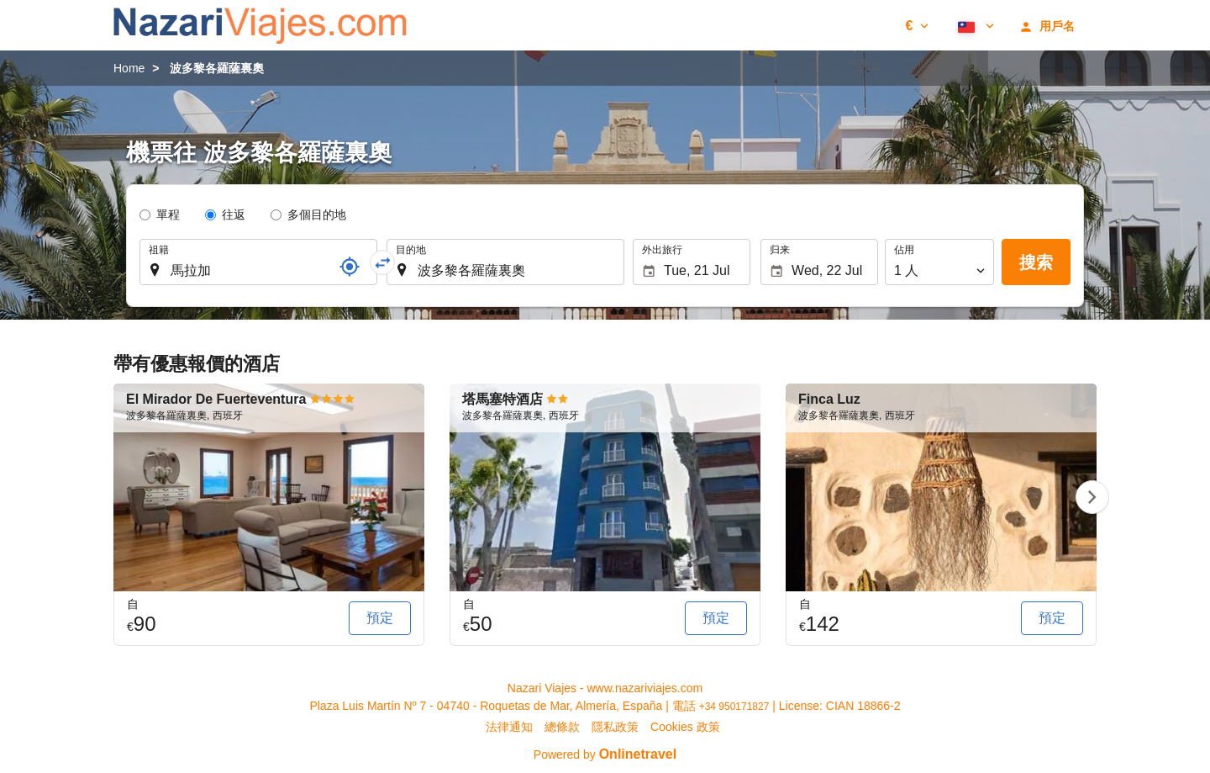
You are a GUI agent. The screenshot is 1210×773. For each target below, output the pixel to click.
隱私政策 (615, 726)
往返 (233, 214)
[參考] (349, 267)
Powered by (605, 754)
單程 (168, 214)
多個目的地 (316, 214)
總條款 (562, 726)
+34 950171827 (734, 706)
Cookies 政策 (684, 726)
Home (129, 68)
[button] (916, 25)
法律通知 (509, 726)
